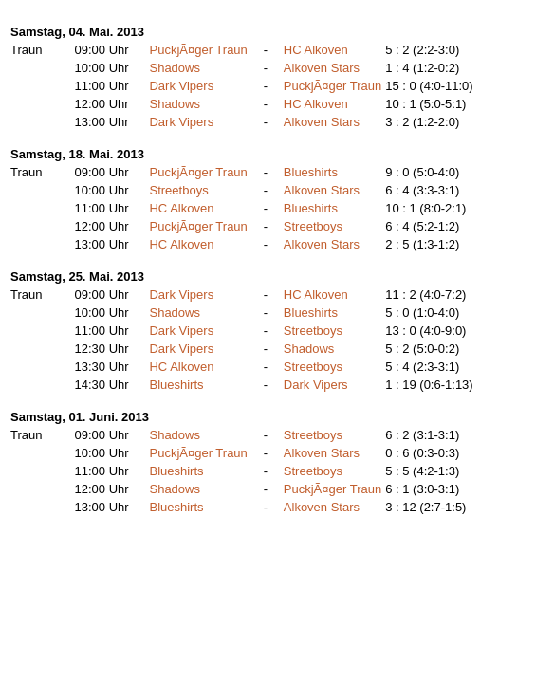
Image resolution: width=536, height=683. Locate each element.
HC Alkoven (316, 50)
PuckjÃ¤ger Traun (198, 50)
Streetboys (178, 190)
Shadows (174, 68)
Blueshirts (311, 172)
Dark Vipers (181, 86)
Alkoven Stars (322, 68)
